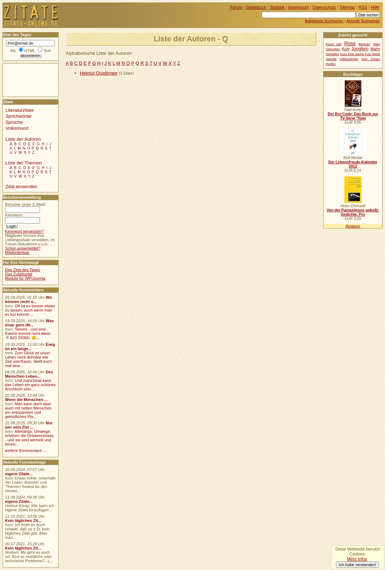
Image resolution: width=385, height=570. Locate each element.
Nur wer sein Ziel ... (29, 425)
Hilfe (375, 7)
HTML (29, 50)
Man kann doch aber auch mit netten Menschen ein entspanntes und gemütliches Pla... (28, 410)
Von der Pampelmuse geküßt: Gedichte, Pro (353, 212)
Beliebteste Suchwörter (324, 21)
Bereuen (364, 44)
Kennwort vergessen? (24, 231)
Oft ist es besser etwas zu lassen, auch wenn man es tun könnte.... (30, 310)
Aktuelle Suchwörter (363, 21)
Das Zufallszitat (18, 274)
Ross (350, 43)
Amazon (352, 226)
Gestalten (332, 54)
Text (47, 50)
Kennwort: (14, 215)
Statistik (277, 7)
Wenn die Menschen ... (26, 399)
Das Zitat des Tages (22, 270)
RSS (363, 7)
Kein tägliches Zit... (23, 520)
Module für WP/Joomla (25, 278)
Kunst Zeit (333, 44)
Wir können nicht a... (28, 299)
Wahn (375, 49)
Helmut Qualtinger (99, 73)
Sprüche (14, 122)
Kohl (345, 49)
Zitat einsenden (21, 186)
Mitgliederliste (17, 252)
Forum (236, 7)
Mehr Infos (357, 559)
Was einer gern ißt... (29, 323)
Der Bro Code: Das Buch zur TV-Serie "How (353, 116)
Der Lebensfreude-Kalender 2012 (352, 164)
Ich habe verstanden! (357, 565)
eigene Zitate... (18, 474)
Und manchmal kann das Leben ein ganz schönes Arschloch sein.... (30, 384)
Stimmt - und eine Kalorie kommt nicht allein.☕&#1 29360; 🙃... (28, 333)
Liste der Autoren (23, 139)
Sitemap (347, 7)
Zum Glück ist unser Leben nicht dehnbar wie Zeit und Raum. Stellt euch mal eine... (28, 359)
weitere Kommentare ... (25, 450)
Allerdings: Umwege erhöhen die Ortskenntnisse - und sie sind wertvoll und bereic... (29, 437)
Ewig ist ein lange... (30, 346)
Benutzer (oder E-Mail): (25, 204)
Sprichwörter (18, 116)
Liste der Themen (23, 162)
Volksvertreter (349, 59)
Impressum (298, 7)
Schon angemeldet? (22, 248)
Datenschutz (324, 7)
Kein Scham (371, 59)
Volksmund (16, 128)
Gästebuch (256, 7)
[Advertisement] (24, 79)
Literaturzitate (19, 110)
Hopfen (331, 64)
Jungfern (359, 48)
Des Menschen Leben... (29, 374)
